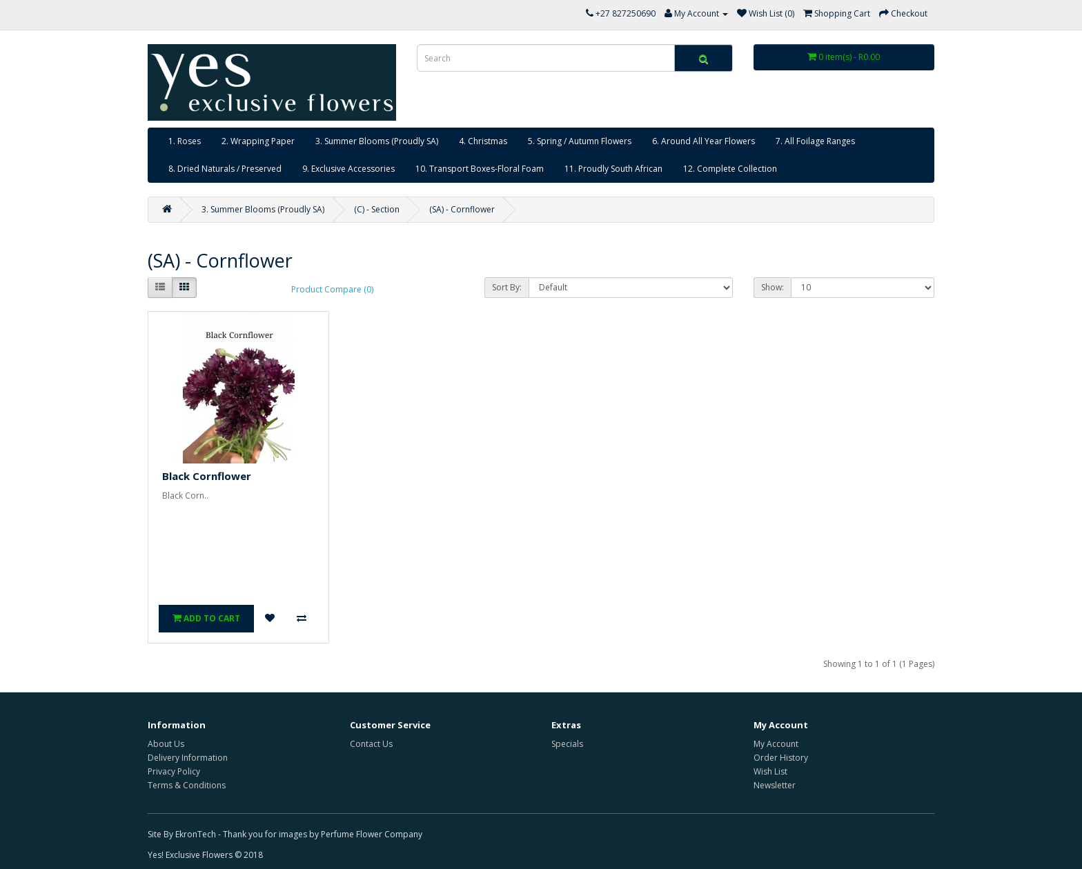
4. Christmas (483, 141)
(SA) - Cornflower (462, 209)
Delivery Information (188, 757)
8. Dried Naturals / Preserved (225, 168)
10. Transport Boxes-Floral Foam (479, 168)
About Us (166, 744)
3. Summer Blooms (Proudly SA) (376, 141)
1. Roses (184, 141)
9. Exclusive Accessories (348, 168)
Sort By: (507, 287)
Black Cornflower (206, 476)
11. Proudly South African (613, 168)
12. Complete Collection (730, 168)
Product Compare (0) (332, 289)
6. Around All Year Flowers (703, 141)
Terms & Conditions (187, 785)
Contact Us (371, 744)
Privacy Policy (174, 771)
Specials (567, 744)
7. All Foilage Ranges (815, 141)
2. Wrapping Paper (258, 141)
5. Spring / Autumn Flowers (579, 141)
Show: (772, 287)
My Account (776, 744)
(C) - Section (377, 209)
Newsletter (775, 785)
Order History (781, 757)
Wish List (770, 771)
